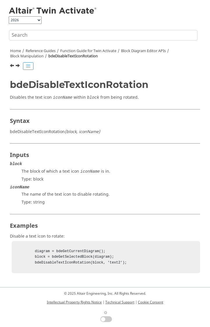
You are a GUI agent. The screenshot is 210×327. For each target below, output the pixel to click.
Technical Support (119, 302)
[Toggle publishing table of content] (28, 66)
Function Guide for (88, 51)
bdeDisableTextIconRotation (73, 56)
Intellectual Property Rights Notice (74, 302)
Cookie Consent (150, 302)
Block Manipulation (27, 56)
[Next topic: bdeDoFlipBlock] (18, 66)
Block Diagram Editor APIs (143, 51)
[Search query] (103, 35)
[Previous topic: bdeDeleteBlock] (12, 66)
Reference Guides (41, 51)
